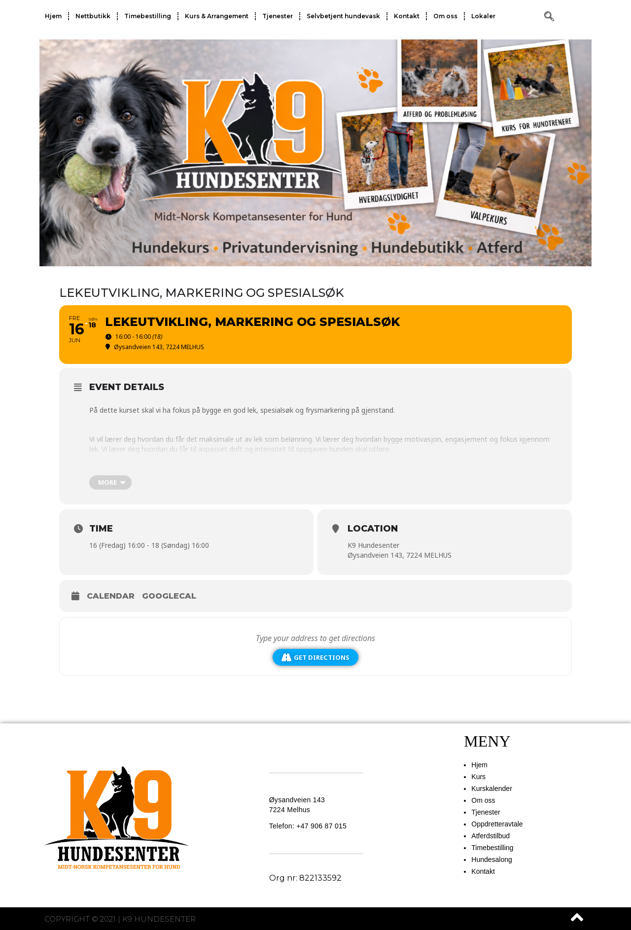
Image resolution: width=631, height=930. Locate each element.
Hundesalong (491, 859)
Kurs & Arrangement (216, 16)
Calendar (111, 596)
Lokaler (483, 16)
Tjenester (277, 16)
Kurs (478, 777)
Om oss (445, 16)
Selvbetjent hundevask (343, 16)
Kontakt (407, 16)
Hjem (53, 16)
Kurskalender (491, 788)
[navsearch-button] (549, 17)
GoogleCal (169, 596)
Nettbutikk (92, 16)
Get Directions (315, 657)
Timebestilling (147, 16)
